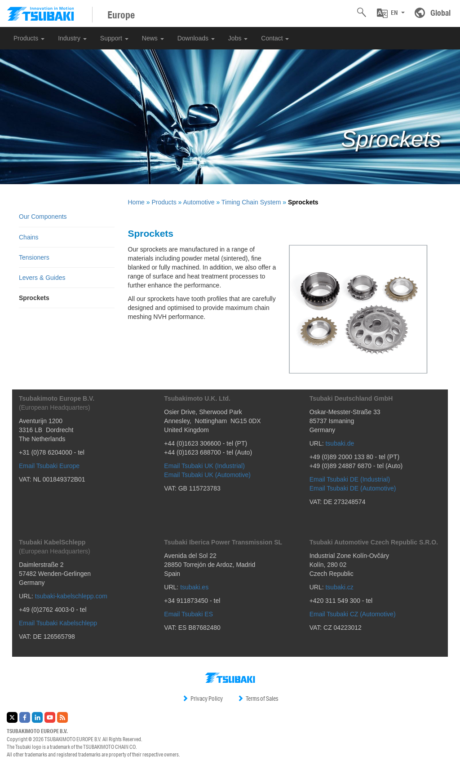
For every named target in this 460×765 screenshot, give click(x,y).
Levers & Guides (42, 277)
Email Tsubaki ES (188, 614)
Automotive (198, 202)
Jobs (238, 38)
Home (136, 202)
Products (28, 38)
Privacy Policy (202, 698)
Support (114, 38)
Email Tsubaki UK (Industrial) (204, 465)
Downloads (196, 38)
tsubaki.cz (339, 587)
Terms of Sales (257, 698)
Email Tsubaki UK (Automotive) (207, 474)
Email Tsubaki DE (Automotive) (353, 488)
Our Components (43, 216)
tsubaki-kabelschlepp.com (71, 596)
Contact (275, 38)
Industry (72, 38)
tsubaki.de (339, 443)
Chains (29, 237)
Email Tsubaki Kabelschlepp (58, 623)
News (153, 38)
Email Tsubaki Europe (49, 465)
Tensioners (34, 257)
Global (440, 13)
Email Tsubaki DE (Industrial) (350, 479)
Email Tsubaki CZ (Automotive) (353, 614)
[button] (391, 13)
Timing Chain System (251, 202)
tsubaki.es (194, 587)
